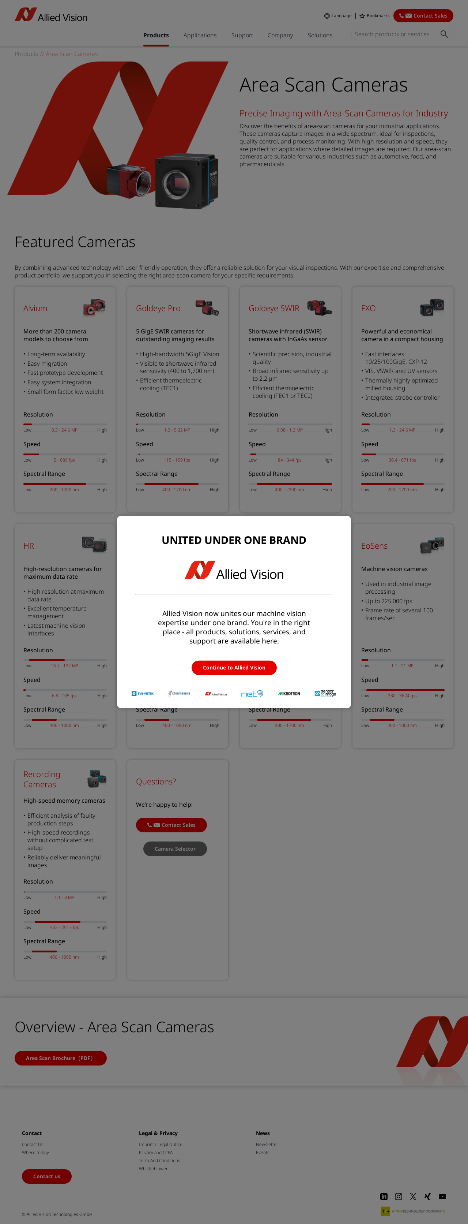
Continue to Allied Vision (234, 667)
